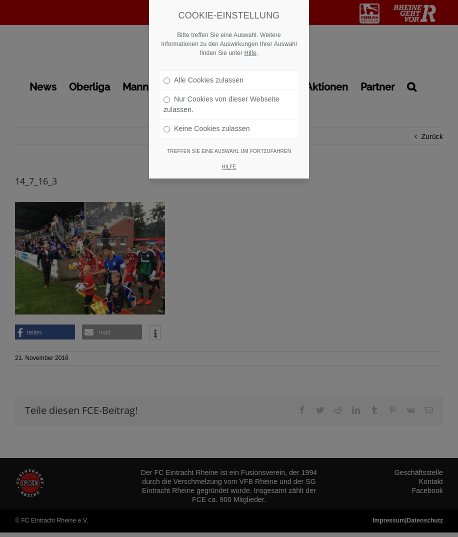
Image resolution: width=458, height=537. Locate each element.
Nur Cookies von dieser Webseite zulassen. (222, 82)
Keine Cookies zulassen (207, 106)
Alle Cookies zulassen (204, 58)
